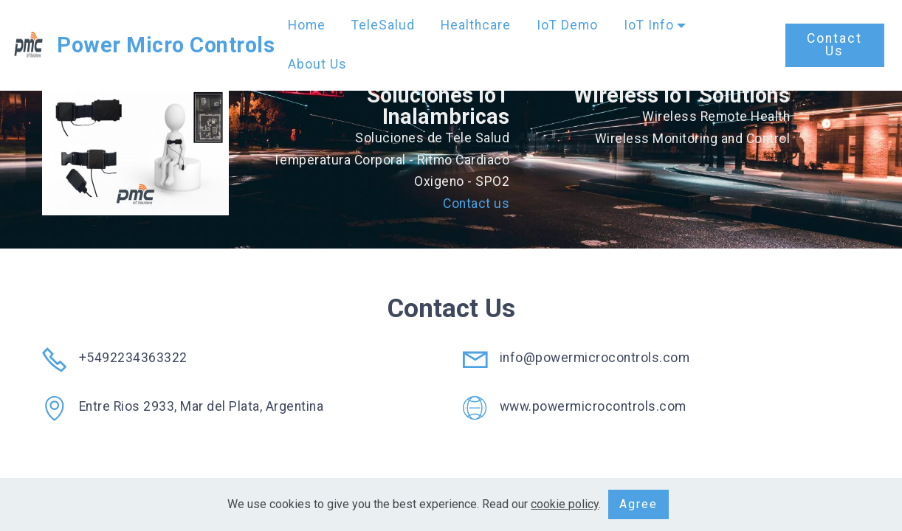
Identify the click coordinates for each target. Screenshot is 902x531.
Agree (638, 504)
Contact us (476, 203)
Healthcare (476, 25)
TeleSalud (383, 25)
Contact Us (834, 45)
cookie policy (565, 504)
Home (307, 25)
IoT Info (649, 25)
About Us (317, 64)
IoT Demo (567, 25)
